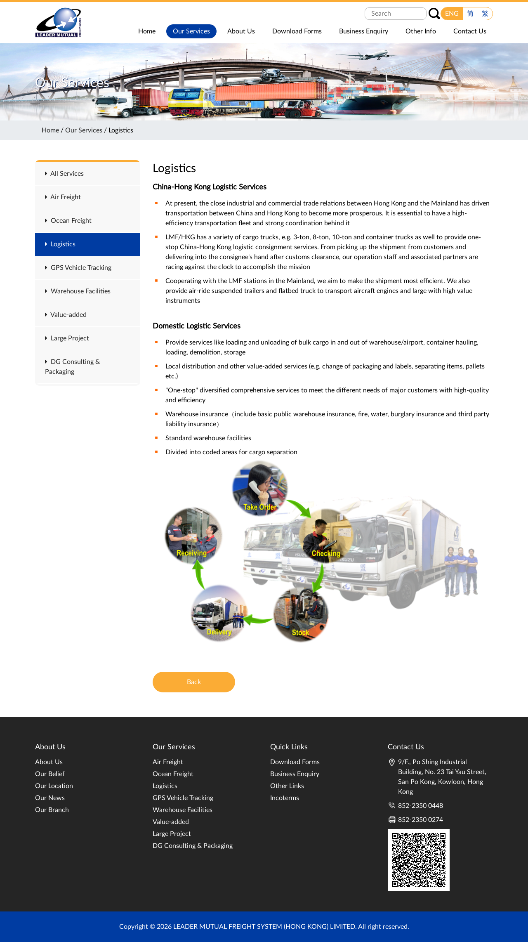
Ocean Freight (68, 220)
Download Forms (295, 762)
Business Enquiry (294, 774)
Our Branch (52, 810)
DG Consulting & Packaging (193, 846)
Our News (50, 798)
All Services (64, 173)
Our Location (54, 786)
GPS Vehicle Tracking (78, 267)
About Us (49, 762)
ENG (452, 13)
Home (50, 130)
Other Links (287, 786)
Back (194, 682)
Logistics (60, 244)
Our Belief (50, 774)
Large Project (67, 338)
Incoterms (284, 798)
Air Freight (63, 197)
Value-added (66, 315)
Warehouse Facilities (78, 291)
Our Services (83, 130)
